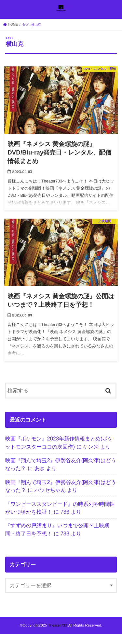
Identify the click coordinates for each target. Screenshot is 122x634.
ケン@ (91, 447)
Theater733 (57, 625)
